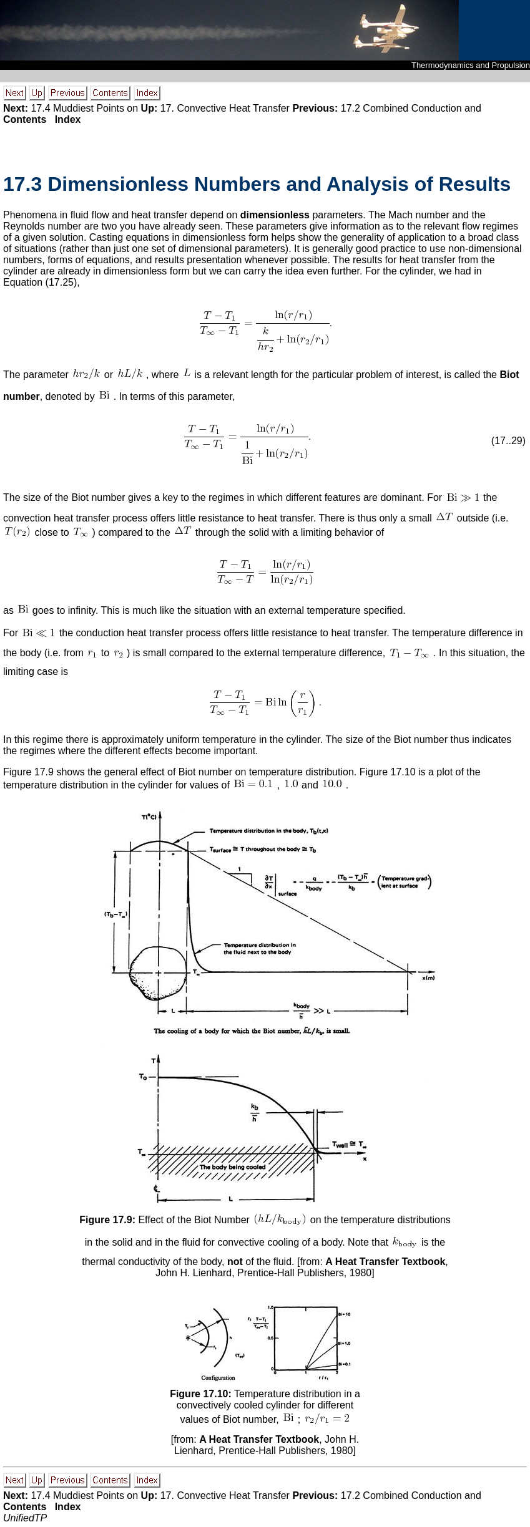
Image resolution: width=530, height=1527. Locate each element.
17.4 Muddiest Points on (84, 108)
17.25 (61, 282)
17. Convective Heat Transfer (225, 108)
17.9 (44, 772)
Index (68, 119)
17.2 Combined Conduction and (411, 108)
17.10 (403, 772)
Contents (24, 119)
